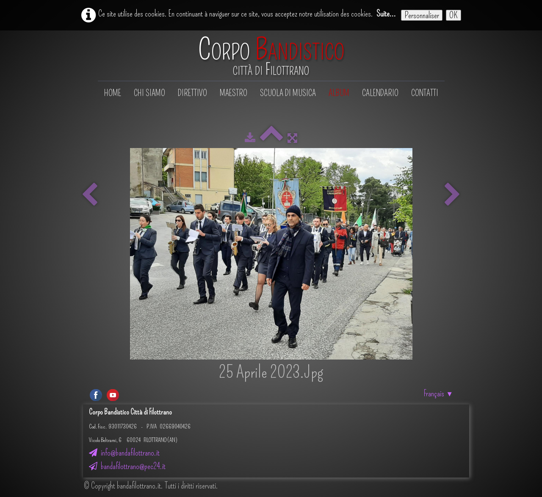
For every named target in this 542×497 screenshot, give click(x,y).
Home (112, 93)
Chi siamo (149, 93)
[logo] (271, 56)
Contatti (424, 93)
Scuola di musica (288, 93)
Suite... (386, 13)
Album (339, 93)
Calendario (380, 93)
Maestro (233, 93)
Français (438, 393)
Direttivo (192, 93)
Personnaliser (421, 15)
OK (453, 15)
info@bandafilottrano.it (124, 453)
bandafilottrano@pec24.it (127, 466)
